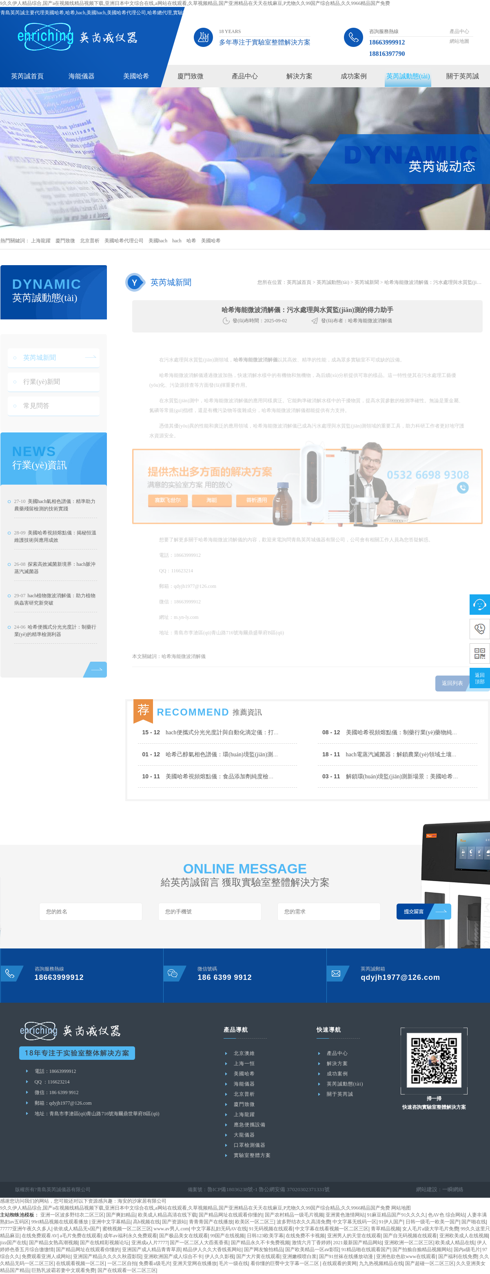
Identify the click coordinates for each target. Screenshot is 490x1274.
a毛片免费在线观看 (80, 1236)
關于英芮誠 (462, 76)
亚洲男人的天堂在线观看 (354, 1236)
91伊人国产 (391, 1222)
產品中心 (459, 31)
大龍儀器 (244, 1135)
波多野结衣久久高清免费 (303, 1222)
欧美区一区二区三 (254, 1222)
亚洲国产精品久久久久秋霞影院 (107, 1256)
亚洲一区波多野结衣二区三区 (72, 1215)
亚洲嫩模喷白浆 (299, 1256)
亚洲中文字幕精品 (111, 1222)
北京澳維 (244, 1053)
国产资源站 (174, 1222)
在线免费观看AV (40, 1236)
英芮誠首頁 (27, 76)
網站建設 (429, 1189)
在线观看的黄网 (339, 1263)
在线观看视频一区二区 (80, 1263)
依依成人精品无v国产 (76, 1229)
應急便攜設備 (250, 1125)
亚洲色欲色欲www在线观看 (406, 1256)
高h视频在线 (146, 1222)
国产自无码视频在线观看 (410, 1236)
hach (177, 241)
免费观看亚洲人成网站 (46, 1256)
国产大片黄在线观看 (258, 1256)
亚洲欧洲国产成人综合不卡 (173, 1256)
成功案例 (354, 76)
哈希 (191, 241)
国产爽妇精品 (120, 1215)
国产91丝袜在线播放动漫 (346, 1256)
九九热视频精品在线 (381, 1263)
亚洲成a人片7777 (149, 1242)
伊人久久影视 (219, 1256)
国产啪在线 (473, 1222)
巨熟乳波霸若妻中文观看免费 (63, 1270)
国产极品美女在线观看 (183, 1236)
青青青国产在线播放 (211, 1222)
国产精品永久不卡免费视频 (260, 1242)
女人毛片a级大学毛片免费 (430, 1229)
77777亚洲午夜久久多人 (25, 1229)
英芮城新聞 (367, 282)
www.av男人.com (171, 1229)
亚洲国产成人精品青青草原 (151, 1249)
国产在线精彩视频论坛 (104, 1242)
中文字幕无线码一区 (355, 1222)
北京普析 (90, 241)
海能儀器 (82, 76)
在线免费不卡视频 (305, 1236)
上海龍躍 (41, 241)
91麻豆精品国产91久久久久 (396, 1215)
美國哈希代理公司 (124, 241)
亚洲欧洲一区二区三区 (408, 1242)
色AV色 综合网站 (446, 1215)
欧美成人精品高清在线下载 (167, 1215)
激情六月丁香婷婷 (311, 1242)
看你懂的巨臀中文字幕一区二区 (285, 1263)
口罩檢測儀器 (250, 1145)
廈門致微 (190, 76)
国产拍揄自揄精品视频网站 (421, 1249)
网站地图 (401, 1208)
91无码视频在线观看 (271, 1229)
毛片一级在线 (233, 1263)
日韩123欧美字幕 (265, 1236)
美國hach (158, 241)
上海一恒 (244, 1063)
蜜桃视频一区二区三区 (126, 1229)
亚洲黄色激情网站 (345, 1215)
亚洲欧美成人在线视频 (463, 1236)
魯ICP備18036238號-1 (230, 1189)
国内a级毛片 (467, 1249)
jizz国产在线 (13, 1242)
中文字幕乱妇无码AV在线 (219, 1229)
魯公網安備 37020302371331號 (287, 1189)
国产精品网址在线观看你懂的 (230, 1215)
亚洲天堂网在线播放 (195, 1263)
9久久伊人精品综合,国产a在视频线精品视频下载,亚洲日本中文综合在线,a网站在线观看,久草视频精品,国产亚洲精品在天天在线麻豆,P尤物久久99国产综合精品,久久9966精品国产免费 (195, 3)
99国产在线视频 (227, 1236)
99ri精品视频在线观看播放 (60, 1222)
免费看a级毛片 (154, 1263)
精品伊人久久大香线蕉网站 (212, 1249)
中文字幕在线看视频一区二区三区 (331, 1229)
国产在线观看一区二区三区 (127, 1270)
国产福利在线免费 (457, 1256)
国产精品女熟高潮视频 (53, 1242)
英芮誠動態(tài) (408, 76)
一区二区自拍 (122, 1263)
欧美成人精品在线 (454, 1242)
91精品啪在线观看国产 (365, 1249)
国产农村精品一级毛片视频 (294, 1215)
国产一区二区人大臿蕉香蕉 (199, 1242)
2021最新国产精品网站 (357, 1242)
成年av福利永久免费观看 (130, 1236)
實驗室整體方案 (252, 1155)
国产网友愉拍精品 (263, 1249)
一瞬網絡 (453, 1189)
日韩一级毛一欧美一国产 (432, 1222)
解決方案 (299, 76)
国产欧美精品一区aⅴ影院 (312, 1249)
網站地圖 (459, 41)
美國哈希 (136, 76)
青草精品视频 (385, 1229)
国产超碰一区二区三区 (429, 1263)
